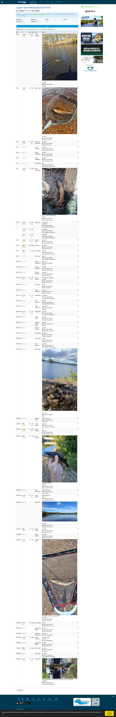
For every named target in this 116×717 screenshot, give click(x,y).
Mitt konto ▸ (59, 2)
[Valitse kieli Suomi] (94, 11)
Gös (37, 29)
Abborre (25, 29)
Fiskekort (22, 10)
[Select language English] (89, 11)
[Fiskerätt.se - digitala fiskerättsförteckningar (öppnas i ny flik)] (82, 702)
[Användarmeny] (2, 2)
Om (52, 2)
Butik (41, 2)
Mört (41, 29)
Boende (37, 10)
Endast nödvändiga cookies (109, 713)
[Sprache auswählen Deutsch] (91, 11)
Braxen (46, 29)
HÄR (49, 14)
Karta (33, 10)
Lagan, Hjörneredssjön (40, 14)
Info (47, 2)
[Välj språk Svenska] (86, 11)
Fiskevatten (33, 2)
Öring (53, 29)
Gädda (31, 29)
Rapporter (28, 10)
